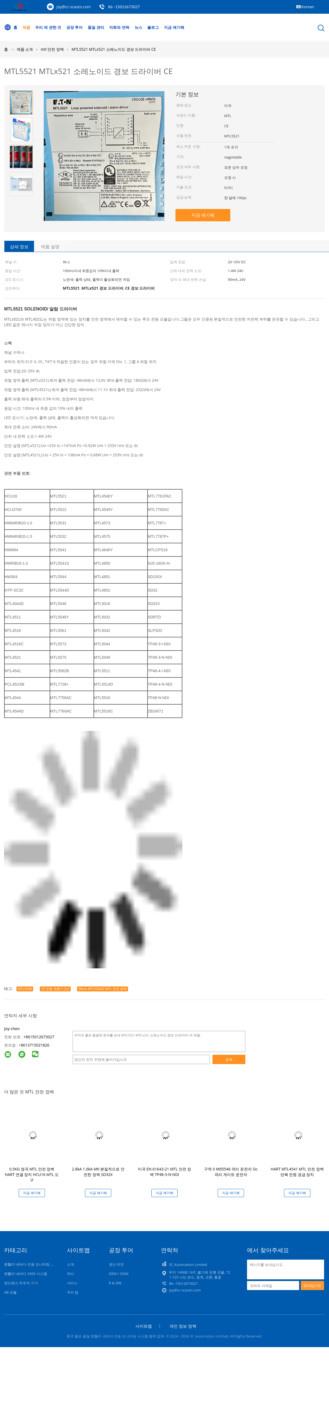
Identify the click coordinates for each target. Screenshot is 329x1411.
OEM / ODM (119, 1273)
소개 (70, 1264)
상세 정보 (19, 247)
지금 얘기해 (174, 27)
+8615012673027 (39, 1036)
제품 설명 (50, 247)
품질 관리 (96, 27)
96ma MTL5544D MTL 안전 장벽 (102, 988)
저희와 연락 (119, 27)
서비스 (72, 1282)
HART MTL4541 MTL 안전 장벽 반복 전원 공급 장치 (297, 1171)
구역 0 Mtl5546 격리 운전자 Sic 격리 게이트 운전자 (230, 1171)
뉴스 (138, 27)
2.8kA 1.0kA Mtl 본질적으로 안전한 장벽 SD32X (98, 1171)
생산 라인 (116, 1264)
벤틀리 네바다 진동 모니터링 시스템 (32, 1264)
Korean (307, 6)
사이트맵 (143, 1326)
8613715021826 (35, 1045)
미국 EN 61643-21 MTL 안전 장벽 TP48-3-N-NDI (164, 1171)
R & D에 (115, 1282)
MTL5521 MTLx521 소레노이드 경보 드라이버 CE (114, 49)
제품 (26, 27)
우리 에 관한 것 (48, 27)
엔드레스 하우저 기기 (21, 1282)
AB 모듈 (10, 1292)
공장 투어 (74, 27)
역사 (70, 1273)
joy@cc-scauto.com (73, 6)
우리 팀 (72, 1292)
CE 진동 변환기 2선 (55, 988)
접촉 (228, 1059)
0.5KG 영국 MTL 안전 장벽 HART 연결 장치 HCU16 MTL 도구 (32, 1174)
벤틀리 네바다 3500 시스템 (25, 1273)
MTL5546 (25, 988)
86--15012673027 (124, 6)
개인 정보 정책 (182, 1326)
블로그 (153, 27)
